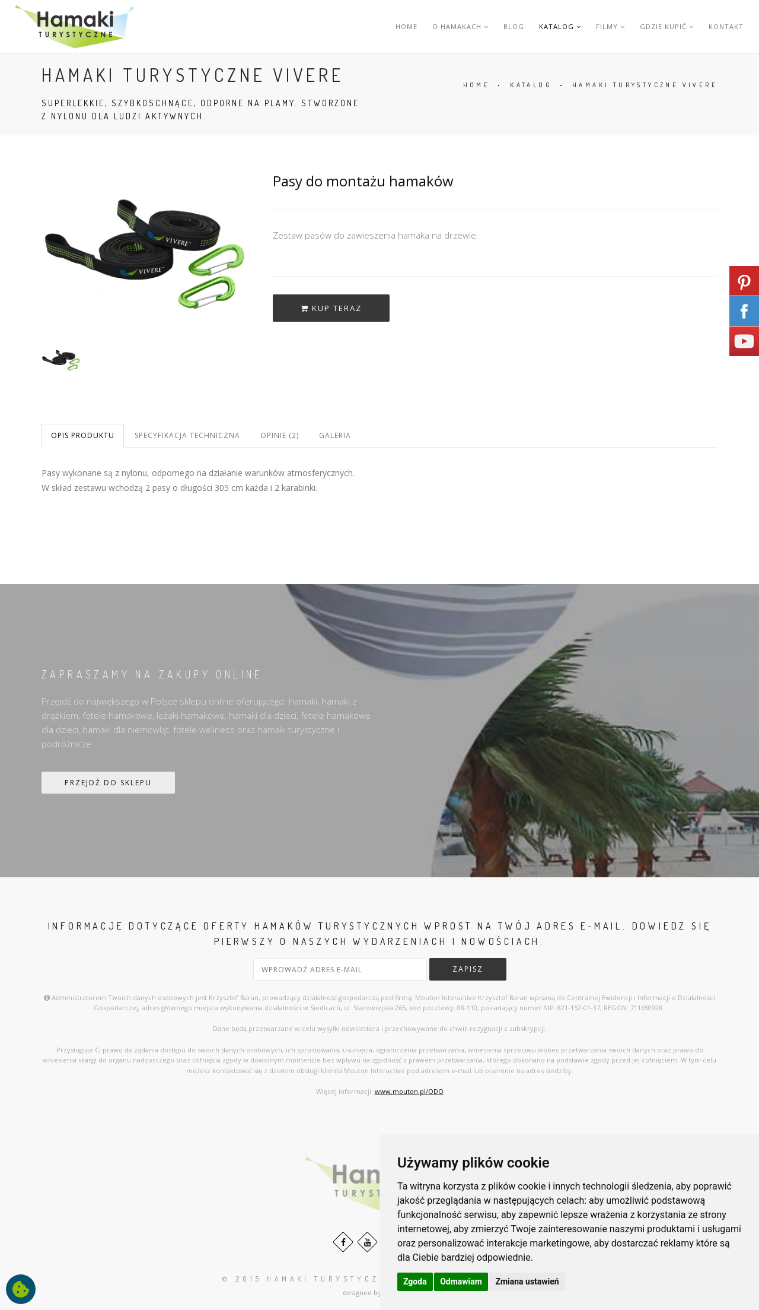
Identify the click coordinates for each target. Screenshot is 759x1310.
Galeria (335, 435)
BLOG (513, 26)
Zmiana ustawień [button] (527, 1281)
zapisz (467, 969)
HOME (406, 26)
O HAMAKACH (460, 26)
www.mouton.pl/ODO (409, 1091)
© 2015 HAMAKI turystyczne (308, 1278)
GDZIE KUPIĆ (667, 26)
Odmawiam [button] (461, 1281)
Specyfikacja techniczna (187, 435)
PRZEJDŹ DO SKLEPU (108, 783)
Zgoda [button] (415, 1281)
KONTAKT (726, 26)
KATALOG (560, 26)
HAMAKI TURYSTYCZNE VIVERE (644, 85)
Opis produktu (82, 435)
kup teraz (331, 308)
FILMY (610, 26)
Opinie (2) (279, 435)
